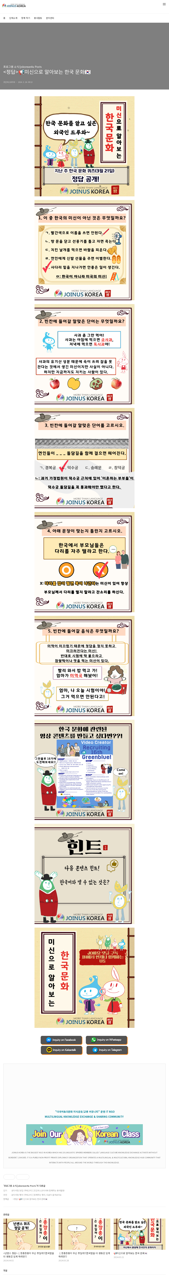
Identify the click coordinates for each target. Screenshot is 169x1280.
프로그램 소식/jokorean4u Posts (22, 67)
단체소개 (13, 18)
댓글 (5, 1270)
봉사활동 (38, 18)
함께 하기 (25, 18)
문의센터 (50, 18)
